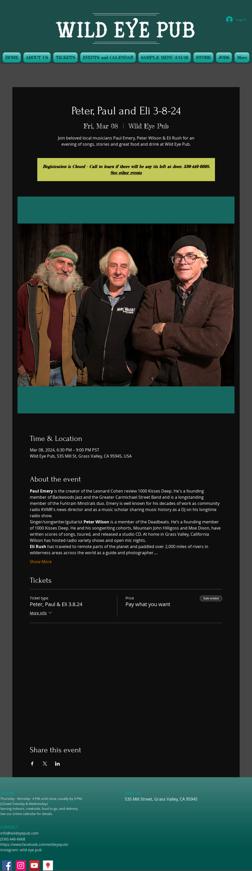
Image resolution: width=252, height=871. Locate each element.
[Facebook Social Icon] (7, 865)
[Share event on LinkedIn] (57, 764)
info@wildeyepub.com (19, 833)
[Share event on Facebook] (32, 764)
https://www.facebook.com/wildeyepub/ (34, 844)
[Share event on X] (44, 764)
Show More (41, 561)
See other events (126, 172)
